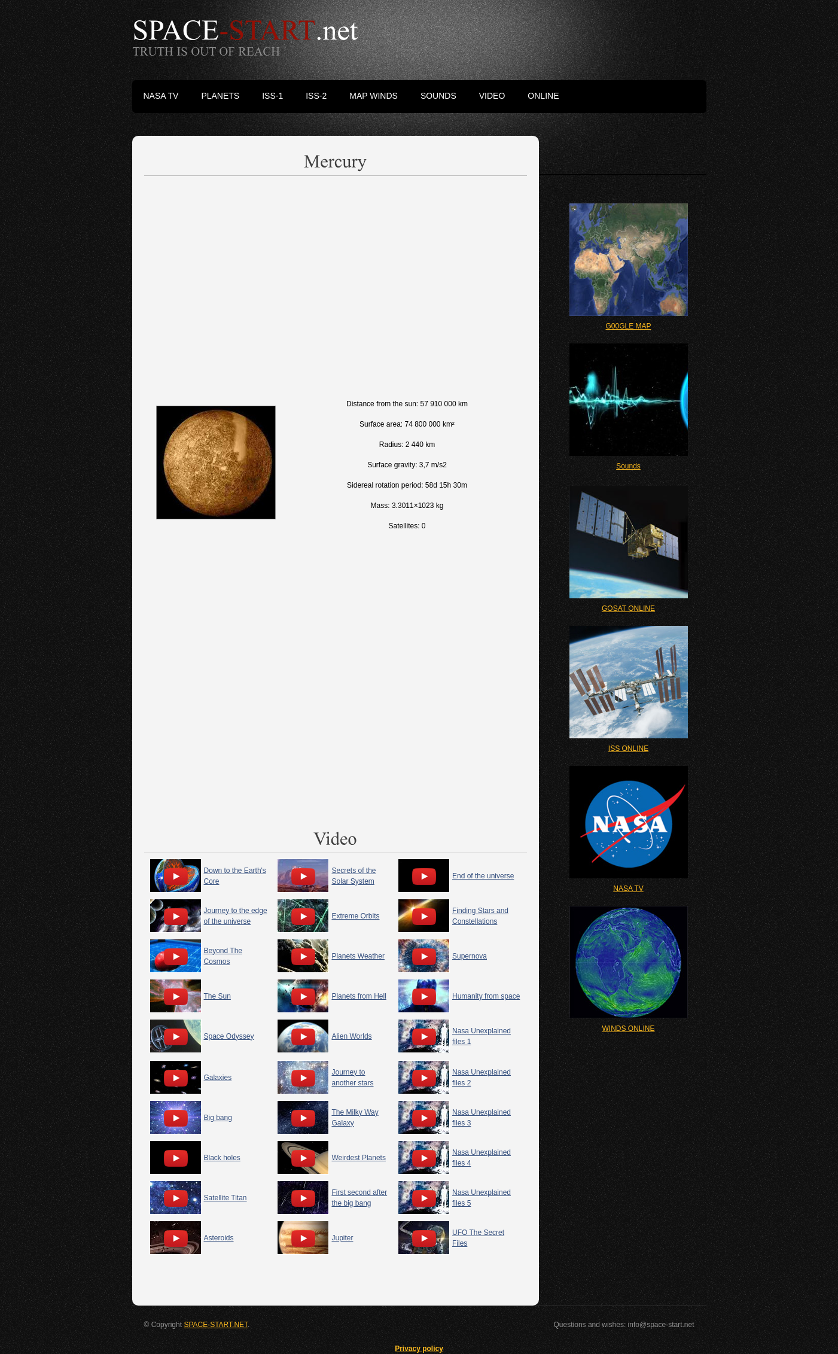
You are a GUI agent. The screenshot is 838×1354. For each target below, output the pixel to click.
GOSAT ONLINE (628, 608)
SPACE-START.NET (216, 1324)
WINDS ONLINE (628, 1028)
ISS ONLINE (628, 748)
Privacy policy (419, 1348)
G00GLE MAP (628, 326)
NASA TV (628, 888)
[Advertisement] (335, 285)
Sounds (628, 466)
